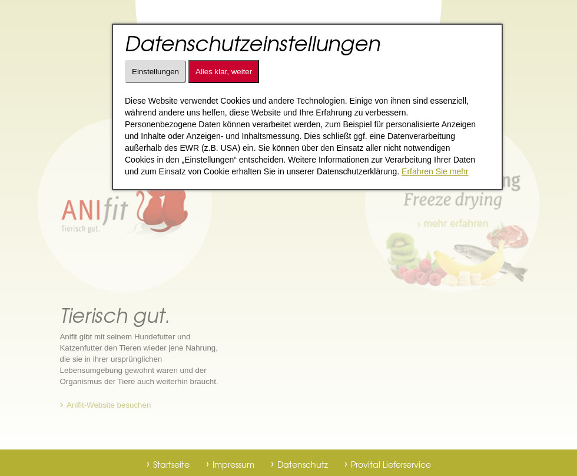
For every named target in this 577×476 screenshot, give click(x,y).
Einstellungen (155, 71)
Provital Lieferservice (391, 464)
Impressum (233, 464)
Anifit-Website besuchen (109, 405)
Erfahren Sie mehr (435, 171)
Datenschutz (302, 464)
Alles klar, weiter (223, 71)
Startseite (171, 464)
